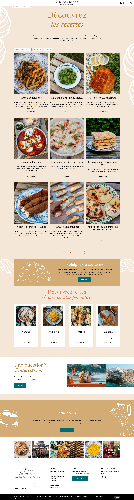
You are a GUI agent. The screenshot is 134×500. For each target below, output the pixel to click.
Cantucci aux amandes (67, 227)
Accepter (117, 497)
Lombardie (53, 332)
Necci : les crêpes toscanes (31, 227)
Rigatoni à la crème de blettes (67, 98)
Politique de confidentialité (55, 486)
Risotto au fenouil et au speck (67, 162)
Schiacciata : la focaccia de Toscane (102, 163)
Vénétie (26, 332)
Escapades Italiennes (31, 3)
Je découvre (31, 111)
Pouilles (81, 332)
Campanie (108, 332)
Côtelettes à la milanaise (103, 98)
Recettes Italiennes (13, 3)
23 (81, 252)
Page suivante (85, 252)
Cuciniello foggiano (31, 162)
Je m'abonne (85, 279)
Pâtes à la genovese (31, 98)
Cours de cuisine (93, 3)
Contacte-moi (80, 478)
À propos (47, 3)
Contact (109, 3)
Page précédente (49, 252)
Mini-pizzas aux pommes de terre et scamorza (103, 228)
